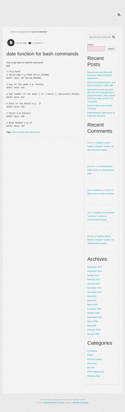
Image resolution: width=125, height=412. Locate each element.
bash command (18, 132)
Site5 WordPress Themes (54, 403)
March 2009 (92, 321)
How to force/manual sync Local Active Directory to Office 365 (101, 84)
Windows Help (93, 376)
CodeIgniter (92, 351)
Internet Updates (94, 359)
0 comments (37, 43)
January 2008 (93, 334)
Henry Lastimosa (94, 190)
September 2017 (94, 267)
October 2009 (93, 313)
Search (90, 45)
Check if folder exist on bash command (99, 107)
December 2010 (94, 288)
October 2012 (93, 275)
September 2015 (94, 271)
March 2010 (92, 304)
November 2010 (94, 292)
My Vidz (90, 367)
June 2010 (92, 296)
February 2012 (93, 279)
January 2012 (93, 284)
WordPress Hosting (80, 403)
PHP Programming (95, 372)
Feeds (90, 355)
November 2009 (94, 309)
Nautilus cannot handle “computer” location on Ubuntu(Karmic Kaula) (100, 146)
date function (35, 132)
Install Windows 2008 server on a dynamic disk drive (101, 114)
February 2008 (93, 330)
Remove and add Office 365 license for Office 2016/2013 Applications (99, 75)
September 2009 (94, 317)
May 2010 (91, 300)
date (27, 132)
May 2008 (91, 325)
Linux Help (92, 363)
